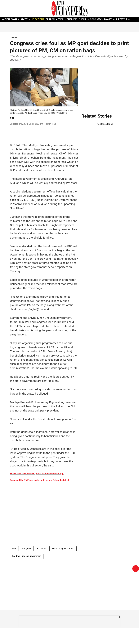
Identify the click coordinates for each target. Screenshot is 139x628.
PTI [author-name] (12, 118)
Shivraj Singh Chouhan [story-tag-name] (63, 548)
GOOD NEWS (96, 19)
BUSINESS (72, 19)
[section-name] (69, 37)
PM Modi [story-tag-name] (41, 548)
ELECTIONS (38, 19)
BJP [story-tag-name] (14, 548)
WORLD (15, 19)
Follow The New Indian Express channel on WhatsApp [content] (36, 473)
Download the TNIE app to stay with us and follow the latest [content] (39, 480)
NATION (6, 19)
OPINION (50, 19)
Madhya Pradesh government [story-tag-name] (26, 556)
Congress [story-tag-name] (26, 548)
